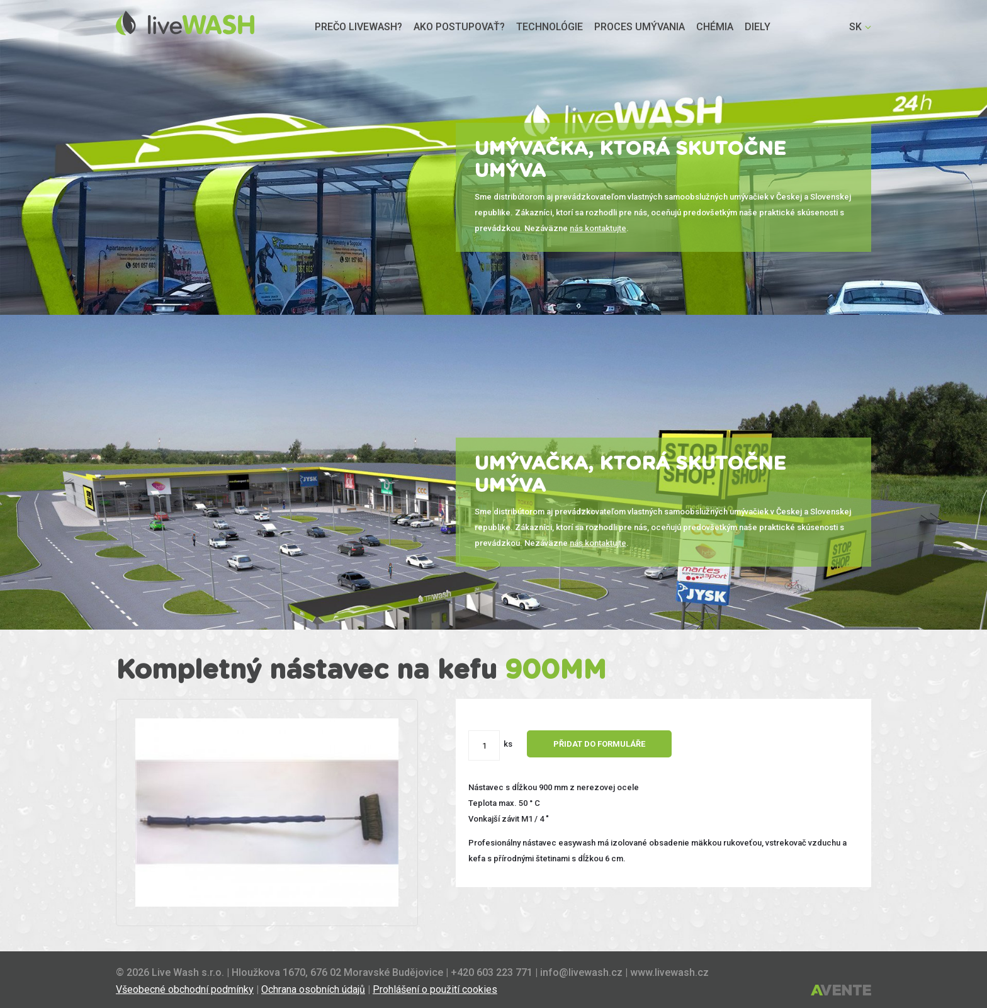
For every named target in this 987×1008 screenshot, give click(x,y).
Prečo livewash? (358, 27)
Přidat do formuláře (605, 744)
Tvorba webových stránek (841, 991)
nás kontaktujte (598, 228)
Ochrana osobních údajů (313, 989)
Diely (757, 27)
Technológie (549, 27)
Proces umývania (639, 27)
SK (855, 27)
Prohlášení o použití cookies (435, 989)
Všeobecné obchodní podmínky (185, 989)
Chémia (714, 27)
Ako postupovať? (459, 27)
